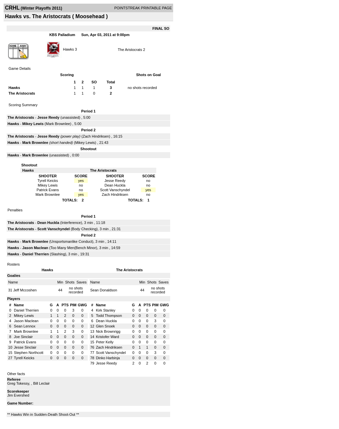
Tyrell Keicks (24, 358)
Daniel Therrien (35, 254)
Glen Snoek (105, 326)
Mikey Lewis (32, 124)
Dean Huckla (48, 223)
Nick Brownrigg (108, 331)
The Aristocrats (130, 50)
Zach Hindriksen (96, 136)
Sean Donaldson (103, 290)
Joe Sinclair (23, 337)
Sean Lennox (24, 326)
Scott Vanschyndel (53, 229)
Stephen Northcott (28, 353)
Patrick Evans (25, 342)
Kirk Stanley (106, 310)
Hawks (68, 49)
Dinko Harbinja (108, 358)
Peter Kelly (105, 342)
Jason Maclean (35, 248)
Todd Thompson (109, 316)
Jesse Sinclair (25, 347)
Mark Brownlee (58, 124)
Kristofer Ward (107, 337)
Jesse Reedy (48, 117)
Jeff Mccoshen (25, 290)
